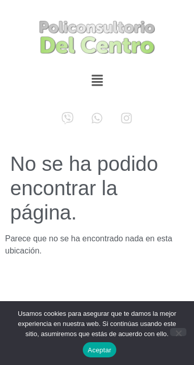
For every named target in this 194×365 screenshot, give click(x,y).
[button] (97, 81)
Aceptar (100, 350)
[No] (178, 332)
